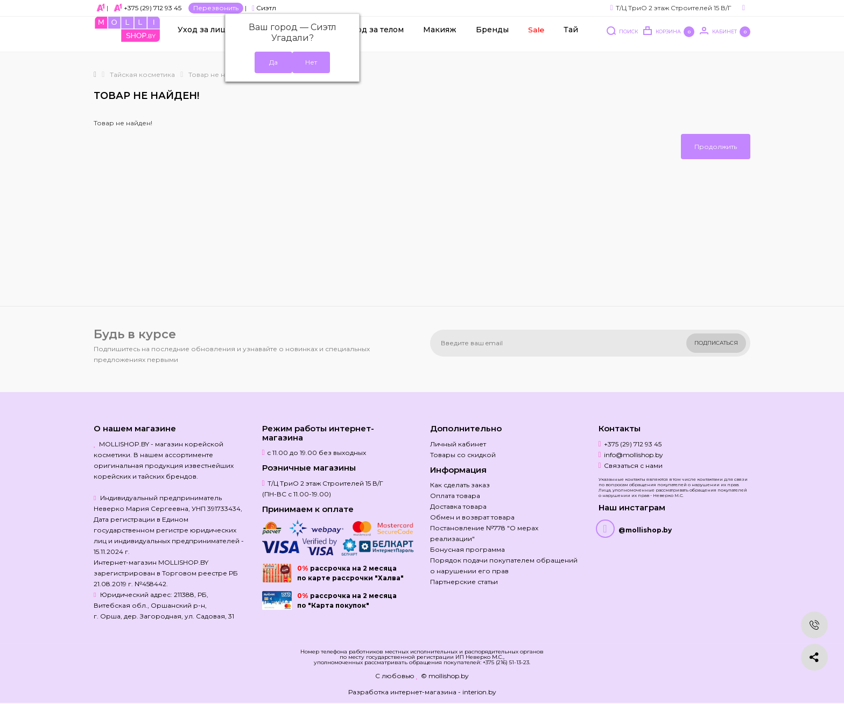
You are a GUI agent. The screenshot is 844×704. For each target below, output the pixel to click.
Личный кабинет (458, 444)
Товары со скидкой (463, 455)
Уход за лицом (207, 38)
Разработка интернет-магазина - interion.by (422, 692)
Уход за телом (375, 38)
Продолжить (715, 147)
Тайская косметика (142, 74)
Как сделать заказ (460, 485)
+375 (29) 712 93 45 (152, 8)
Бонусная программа (467, 549)
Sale (536, 38)
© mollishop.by (445, 676)
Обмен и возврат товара (472, 517)
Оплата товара (455, 496)
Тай (571, 38)
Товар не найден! (217, 74)
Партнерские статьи (464, 582)
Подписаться (716, 342)
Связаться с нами (633, 465)
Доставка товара (458, 506)
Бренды (492, 38)
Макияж (439, 38)
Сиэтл (264, 8)
